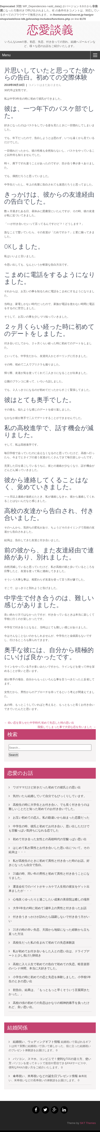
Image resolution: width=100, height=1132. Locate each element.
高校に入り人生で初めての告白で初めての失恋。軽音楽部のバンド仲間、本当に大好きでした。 (49, 966)
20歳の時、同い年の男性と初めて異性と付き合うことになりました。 (49, 876)
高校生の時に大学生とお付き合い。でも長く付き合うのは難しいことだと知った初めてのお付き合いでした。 (49, 807)
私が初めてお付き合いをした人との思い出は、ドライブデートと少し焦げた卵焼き (49, 953)
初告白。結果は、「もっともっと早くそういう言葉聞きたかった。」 (49, 992)
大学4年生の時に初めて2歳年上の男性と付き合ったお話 (50, 908)
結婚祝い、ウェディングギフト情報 (36, 1041)
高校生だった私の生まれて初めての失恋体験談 (44, 942)
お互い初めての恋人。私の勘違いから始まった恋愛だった (51, 817)
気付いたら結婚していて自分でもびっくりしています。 (50, 796)
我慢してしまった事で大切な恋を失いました (66, 727)
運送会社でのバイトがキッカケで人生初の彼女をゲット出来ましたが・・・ (49, 888)
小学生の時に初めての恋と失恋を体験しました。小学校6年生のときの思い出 (50, 979)
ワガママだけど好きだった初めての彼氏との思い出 (47, 787)
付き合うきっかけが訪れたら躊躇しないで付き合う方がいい (49, 919)
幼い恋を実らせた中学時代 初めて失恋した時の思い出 (39, 722)
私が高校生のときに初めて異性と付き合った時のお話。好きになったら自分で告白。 (49, 863)
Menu (6, 55)
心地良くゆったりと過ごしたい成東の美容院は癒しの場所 (51, 899)
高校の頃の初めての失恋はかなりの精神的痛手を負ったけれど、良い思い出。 (49, 1005)
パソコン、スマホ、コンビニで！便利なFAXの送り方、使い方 (50, 1061)
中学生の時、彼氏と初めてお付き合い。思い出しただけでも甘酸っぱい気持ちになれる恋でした (49, 828)
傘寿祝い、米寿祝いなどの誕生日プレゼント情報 (45, 1076)
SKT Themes (88, 1123)
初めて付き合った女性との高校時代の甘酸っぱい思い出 (50, 839)
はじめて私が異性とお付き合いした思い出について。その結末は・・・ (49, 850)
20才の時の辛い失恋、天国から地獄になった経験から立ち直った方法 (49, 932)
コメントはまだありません (44, 84)
